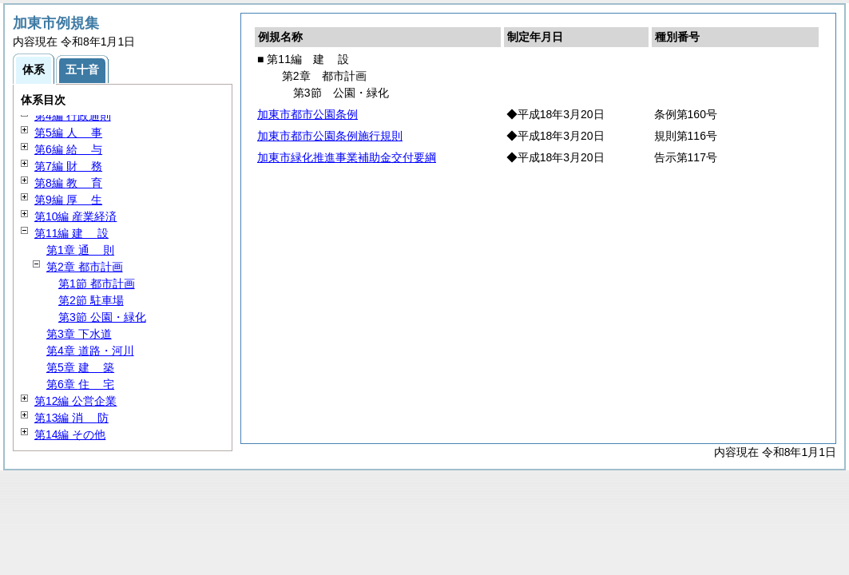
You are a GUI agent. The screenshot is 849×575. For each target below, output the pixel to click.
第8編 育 (68, 182)
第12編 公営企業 (75, 401)
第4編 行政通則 (72, 115)
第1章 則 (80, 250)
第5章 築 (80, 367)
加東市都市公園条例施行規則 (330, 135)
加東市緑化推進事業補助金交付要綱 (346, 157)
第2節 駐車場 (91, 300)
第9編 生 (68, 199)
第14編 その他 (69, 434)
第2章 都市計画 (84, 266)
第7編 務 (68, 166)
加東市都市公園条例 (307, 114)
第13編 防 (71, 417)
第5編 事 (68, 132)
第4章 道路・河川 (90, 350)
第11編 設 (71, 233)
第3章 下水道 (79, 333)
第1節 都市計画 (96, 283)
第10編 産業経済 (75, 216)
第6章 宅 (80, 384)
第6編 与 (68, 149)
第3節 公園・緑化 (102, 317)
